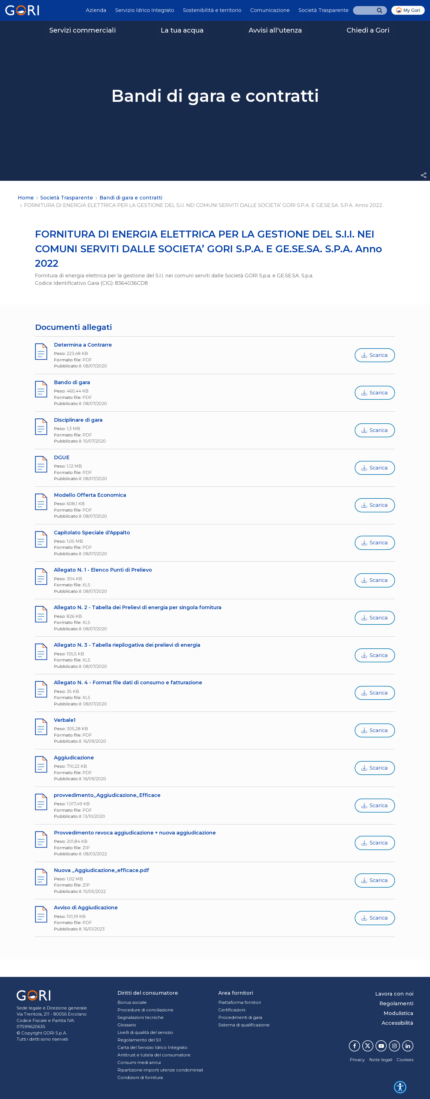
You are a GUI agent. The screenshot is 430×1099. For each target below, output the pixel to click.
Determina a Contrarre (83, 345)
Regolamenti (396, 1004)
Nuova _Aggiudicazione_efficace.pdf (101, 870)
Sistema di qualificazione (244, 1025)
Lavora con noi (394, 994)
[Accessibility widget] (400, 1087)
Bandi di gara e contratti (130, 198)
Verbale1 (65, 720)
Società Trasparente (324, 10)
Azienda (96, 10)
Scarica (374, 355)
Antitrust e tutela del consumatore (154, 1055)
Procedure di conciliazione (145, 1009)
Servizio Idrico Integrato (144, 10)
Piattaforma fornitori (239, 1002)
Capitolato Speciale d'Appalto (92, 533)
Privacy (357, 1059)
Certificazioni (231, 1009)
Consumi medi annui (139, 1062)
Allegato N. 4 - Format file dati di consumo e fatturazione (128, 683)
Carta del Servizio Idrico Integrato (153, 1047)
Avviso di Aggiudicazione (86, 908)
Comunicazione (270, 10)
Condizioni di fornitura (140, 1077)
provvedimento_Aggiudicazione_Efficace (107, 795)
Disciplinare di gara (78, 420)
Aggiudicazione (74, 758)
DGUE (61, 458)
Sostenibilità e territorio (212, 10)
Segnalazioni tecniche (141, 1017)
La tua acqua (182, 30)
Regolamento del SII (139, 1040)
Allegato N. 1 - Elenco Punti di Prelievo (103, 570)
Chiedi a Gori (368, 30)
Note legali (380, 1059)
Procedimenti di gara (240, 1017)
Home (26, 198)
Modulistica (398, 1013)
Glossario (127, 1025)
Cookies (405, 1059)
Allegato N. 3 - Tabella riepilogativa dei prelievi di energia (127, 645)
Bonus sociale (132, 1002)
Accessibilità (397, 1023)
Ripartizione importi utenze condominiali (160, 1070)
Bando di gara (72, 382)
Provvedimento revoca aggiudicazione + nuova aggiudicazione (135, 833)
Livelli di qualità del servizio (145, 1032)
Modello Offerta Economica (90, 495)
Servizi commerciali (82, 30)
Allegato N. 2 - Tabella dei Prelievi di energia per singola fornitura (137, 607)
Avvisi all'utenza (275, 30)
